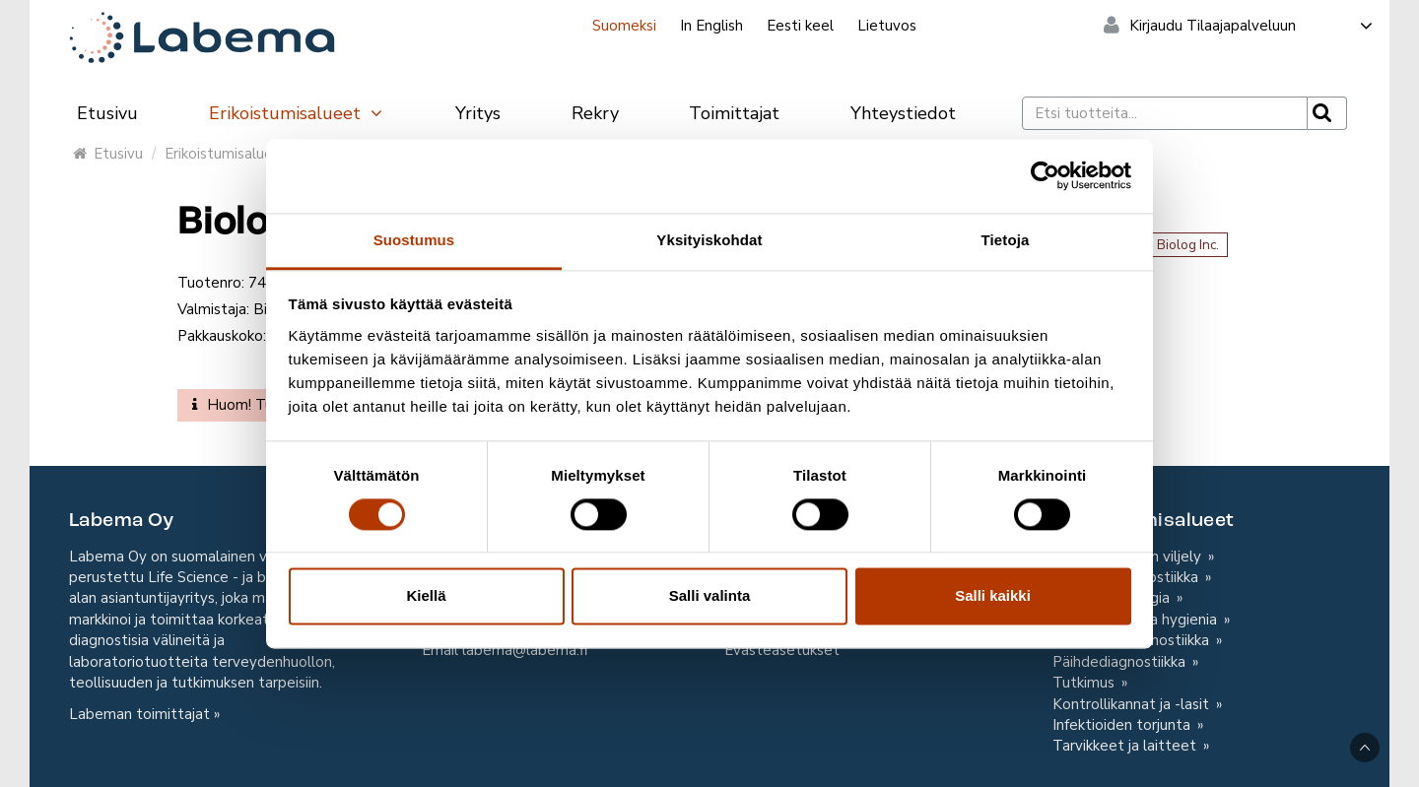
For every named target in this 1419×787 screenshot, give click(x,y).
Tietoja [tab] (1005, 239)
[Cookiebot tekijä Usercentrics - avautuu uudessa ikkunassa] (1045, 175)
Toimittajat (734, 113)
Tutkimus (1085, 682)
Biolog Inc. (1188, 244)
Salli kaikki (993, 596)
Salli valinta (710, 596)
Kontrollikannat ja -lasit (1132, 704)
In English (711, 25)
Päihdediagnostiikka (1120, 662)
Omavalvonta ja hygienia (1136, 619)
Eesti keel (800, 25)
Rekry (595, 113)
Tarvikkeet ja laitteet (1126, 745)
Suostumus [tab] (414, 239)
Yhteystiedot (903, 113)
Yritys (478, 113)
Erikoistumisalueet (296, 113)
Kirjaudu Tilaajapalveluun (1252, 25)
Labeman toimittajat (139, 714)
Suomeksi (624, 25)
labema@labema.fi (524, 650)
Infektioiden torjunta (1123, 725)
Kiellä (425, 596)
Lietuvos (886, 25)
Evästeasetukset (782, 650)
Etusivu (107, 113)
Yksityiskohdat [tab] (709, 239)
